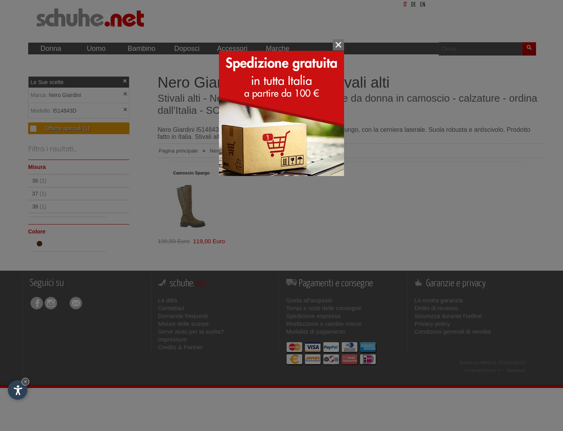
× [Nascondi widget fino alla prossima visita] (25, 381)
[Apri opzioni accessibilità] (17, 390)
